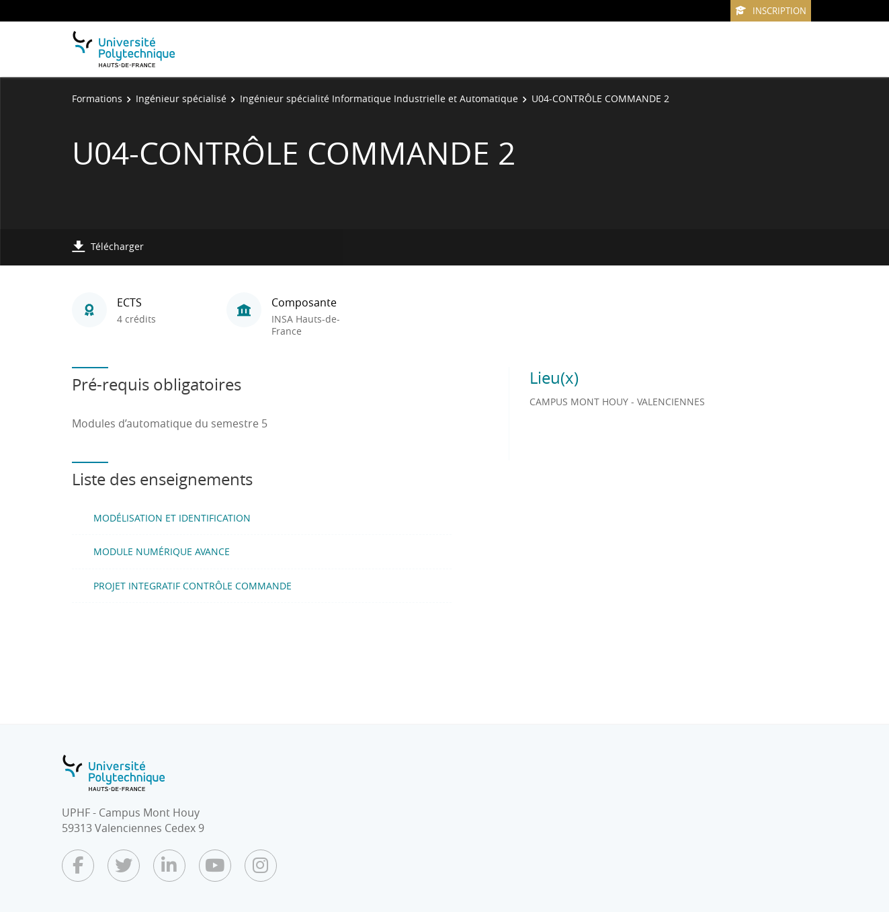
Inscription (770, 11)
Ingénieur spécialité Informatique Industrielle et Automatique (379, 98)
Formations (97, 98)
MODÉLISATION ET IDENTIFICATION (172, 517)
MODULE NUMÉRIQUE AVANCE (161, 551)
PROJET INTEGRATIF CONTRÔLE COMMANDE (192, 585)
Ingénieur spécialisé (181, 98)
